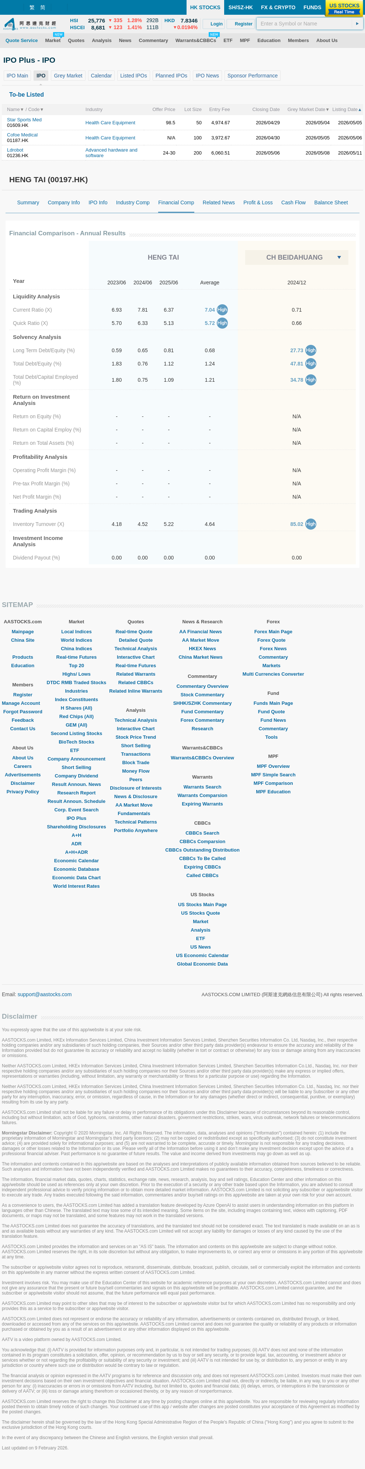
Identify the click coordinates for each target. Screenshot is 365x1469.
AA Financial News (202, 631)
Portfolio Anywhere (136, 830)
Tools (273, 737)
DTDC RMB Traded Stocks (77, 682)
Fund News (273, 720)
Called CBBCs (202, 875)
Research (202, 728)
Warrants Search (203, 787)
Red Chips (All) (76, 716)
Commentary (273, 657)
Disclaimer (23, 783)
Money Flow (135, 771)
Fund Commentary (202, 711)
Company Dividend (76, 776)
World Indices (76, 640)
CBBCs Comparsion (202, 841)
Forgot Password (22, 711)
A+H (76, 835)
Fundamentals (136, 813)
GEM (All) (76, 725)
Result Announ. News (76, 784)
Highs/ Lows (76, 674)
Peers (135, 779)
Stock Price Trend (135, 737)
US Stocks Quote (202, 913)
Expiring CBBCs (202, 867)
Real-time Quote (136, 631)
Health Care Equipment (110, 122)
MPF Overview (273, 766)
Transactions (135, 754)
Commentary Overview (203, 686)
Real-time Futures (76, 657)
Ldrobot (15, 150)
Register (22, 694)
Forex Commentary (202, 720)
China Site (23, 640)
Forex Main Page (273, 631)
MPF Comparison (273, 783)
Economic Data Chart (76, 877)
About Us (23, 758)
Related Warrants (135, 674)
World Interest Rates (76, 886)
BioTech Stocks (76, 742)
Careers (23, 766)
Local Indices (76, 631)
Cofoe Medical (22, 135)
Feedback (23, 720)
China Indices (76, 648)
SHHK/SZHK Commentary (202, 703)
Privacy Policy (23, 791)
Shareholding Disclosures (76, 826)
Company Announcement (76, 759)
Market (202, 921)
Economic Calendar (76, 860)
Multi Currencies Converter (273, 674)
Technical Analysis (136, 648)
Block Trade (135, 762)
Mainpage (23, 631)
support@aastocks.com (45, 994)
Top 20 (76, 665)
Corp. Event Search (76, 810)
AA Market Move (135, 805)
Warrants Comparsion (202, 795)
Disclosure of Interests (135, 788)
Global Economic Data (202, 964)
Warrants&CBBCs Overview (202, 758)
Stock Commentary (202, 694)
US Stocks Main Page (202, 904)
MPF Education (273, 791)
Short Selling (76, 767)
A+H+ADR (76, 852)
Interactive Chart (136, 657)
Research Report (76, 793)
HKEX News (202, 648)
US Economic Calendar (202, 955)
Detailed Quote (136, 640)
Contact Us (22, 728)
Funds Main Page (273, 703)
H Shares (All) (76, 708)
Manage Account (23, 703)
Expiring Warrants (202, 804)
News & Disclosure (135, 796)
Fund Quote (273, 711)
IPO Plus (76, 818)
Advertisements (23, 774)
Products (23, 657)
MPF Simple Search (273, 774)
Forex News (273, 648)
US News (202, 947)
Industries (76, 691)
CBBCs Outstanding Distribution (202, 850)
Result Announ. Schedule (76, 801)
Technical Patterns (136, 822)
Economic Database (77, 869)
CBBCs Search (202, 833)
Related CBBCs (135, 682)
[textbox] (310, 24)
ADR (76, 843)
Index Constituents (76, 699)
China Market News (202, 657)
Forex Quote (273, 640)
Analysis (202, 930)
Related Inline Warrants (135, 691)
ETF (76, 750)
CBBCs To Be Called (202, 858)
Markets (273, 665)
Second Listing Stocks (76, 733)
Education (22, 665)
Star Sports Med (24, 119)
